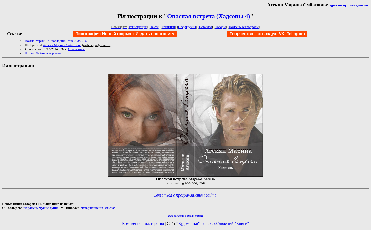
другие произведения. (349, 5)
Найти (154, 27)
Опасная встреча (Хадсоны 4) (208, 16)
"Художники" (188, 223)
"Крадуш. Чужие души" (41, 208)
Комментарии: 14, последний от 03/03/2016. (56, 41)
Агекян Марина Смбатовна (62, 45)
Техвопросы (250, 27)
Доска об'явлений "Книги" (226, 223)
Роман (29, 53)
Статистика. (76, 49)
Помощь (235, 27)
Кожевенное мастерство (143, 223)
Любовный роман (48, 53)
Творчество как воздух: (257, 34)
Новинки (205, 27)
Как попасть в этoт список (185, 215)
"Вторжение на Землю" (98, 208)
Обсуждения (187, 27)
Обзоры (220, 27)
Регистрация (138, 27)
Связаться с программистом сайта (185, 195)
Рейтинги (168, 27)
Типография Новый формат (104, 34)
